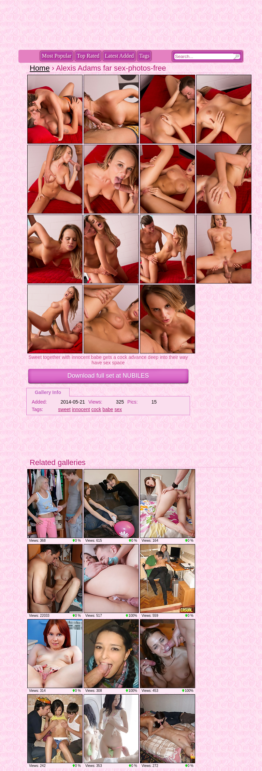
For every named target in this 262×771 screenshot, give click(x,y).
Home (40, 68)
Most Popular (57, 56)
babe (107, 409)
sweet (64, 409)
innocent (81, 409)
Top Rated (88, 56)
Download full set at (108, 375)
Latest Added (119, 56)
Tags (144, 56)
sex (118, 409)
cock (96, 409)
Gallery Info (48, 392)
